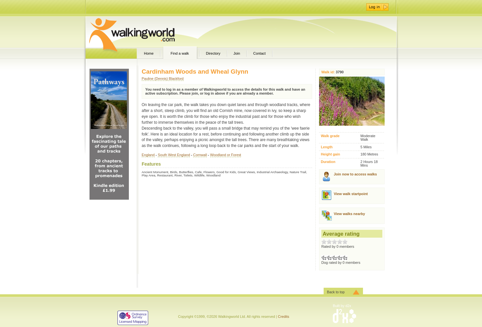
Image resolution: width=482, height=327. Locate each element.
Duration (328, 162)
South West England (174, 155)
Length (326, 147)
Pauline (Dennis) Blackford (163, 79)
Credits (283, 316)
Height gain (330, 154)
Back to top (336, 292)
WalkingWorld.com (143, 32)
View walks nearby (349, 214)
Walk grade (330, 136)
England (148, 155)
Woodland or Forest (225, 155)
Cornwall (200, 155)
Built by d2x (342, 306)
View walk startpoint (351, 194)
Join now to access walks (355, 174)
